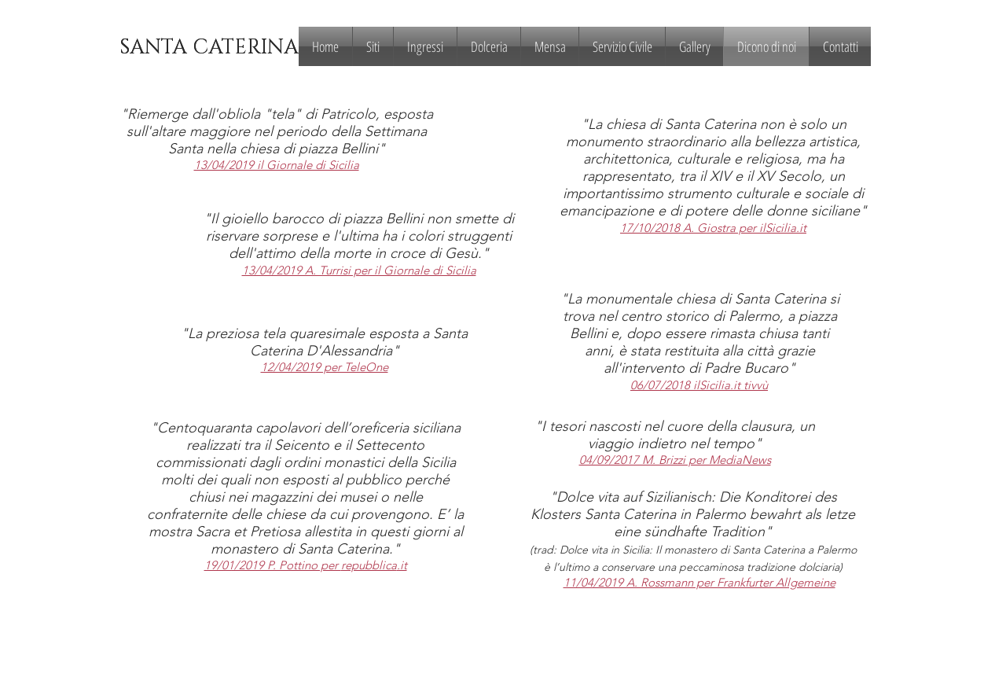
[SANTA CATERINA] (208, 48)
